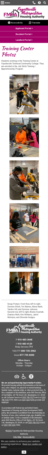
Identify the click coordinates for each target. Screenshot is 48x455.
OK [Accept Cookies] (24, 452)
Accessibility (29, 437)
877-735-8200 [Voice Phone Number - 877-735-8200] (27, 355)
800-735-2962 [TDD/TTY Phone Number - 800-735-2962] (28, 350)
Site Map (17, 437)
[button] (6, 3)
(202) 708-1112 (27, 397)
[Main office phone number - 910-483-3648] (34, 2)
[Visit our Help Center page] (39, 2)
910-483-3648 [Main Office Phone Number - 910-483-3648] (25, 339)
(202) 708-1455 (9, 425)
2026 (9, 431)
